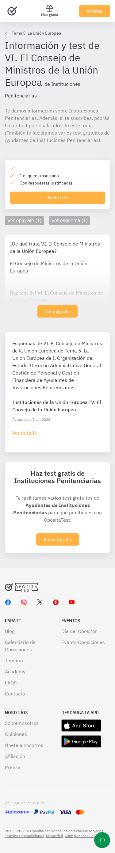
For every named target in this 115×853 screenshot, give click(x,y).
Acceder (94, 11)
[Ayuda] (102, 840)
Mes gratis (49, 11)
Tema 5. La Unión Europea (36, 33)
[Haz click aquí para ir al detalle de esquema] (24, 432)
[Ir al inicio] (12, 11)
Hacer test (57, 197)
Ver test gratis (58, 539)
